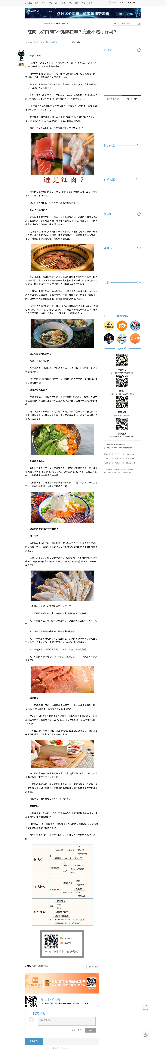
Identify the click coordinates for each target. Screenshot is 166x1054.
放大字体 (94, 42)
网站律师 (118, 463)
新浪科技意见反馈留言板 (116, 444)
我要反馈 (95, 967)
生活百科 (61, 23)
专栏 (83, 3)
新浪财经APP (77, 42)
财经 (50, 3)
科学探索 (53, 23)
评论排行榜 (131, 98)
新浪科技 (46, 23)
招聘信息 (118, 458)
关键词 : (29, 966)
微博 (108, 42)
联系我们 (107, 458)
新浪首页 (28, 3)
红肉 (34, 966)
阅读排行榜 (113, 98)
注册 (121, 2)
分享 (122, 42)
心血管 (40, 966)
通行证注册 (130, 458)
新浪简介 (107, 454)
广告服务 (118, 454)
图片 (77, 3)
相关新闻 (34, 1041)
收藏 (101, 42)
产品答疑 (107, 463)
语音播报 (145, 1025)
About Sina (130, 454)
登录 (73, 1030)
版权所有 (128, 473)
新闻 (37, 3)
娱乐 (57, 3)
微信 (115, 42)
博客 (70, 3)
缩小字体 (87, 42)
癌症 (46, 966)
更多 (92, 3)
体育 (43, 3)
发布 (90, 1030)
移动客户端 (133, 3)
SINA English (130, 463)
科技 (63, 3)
